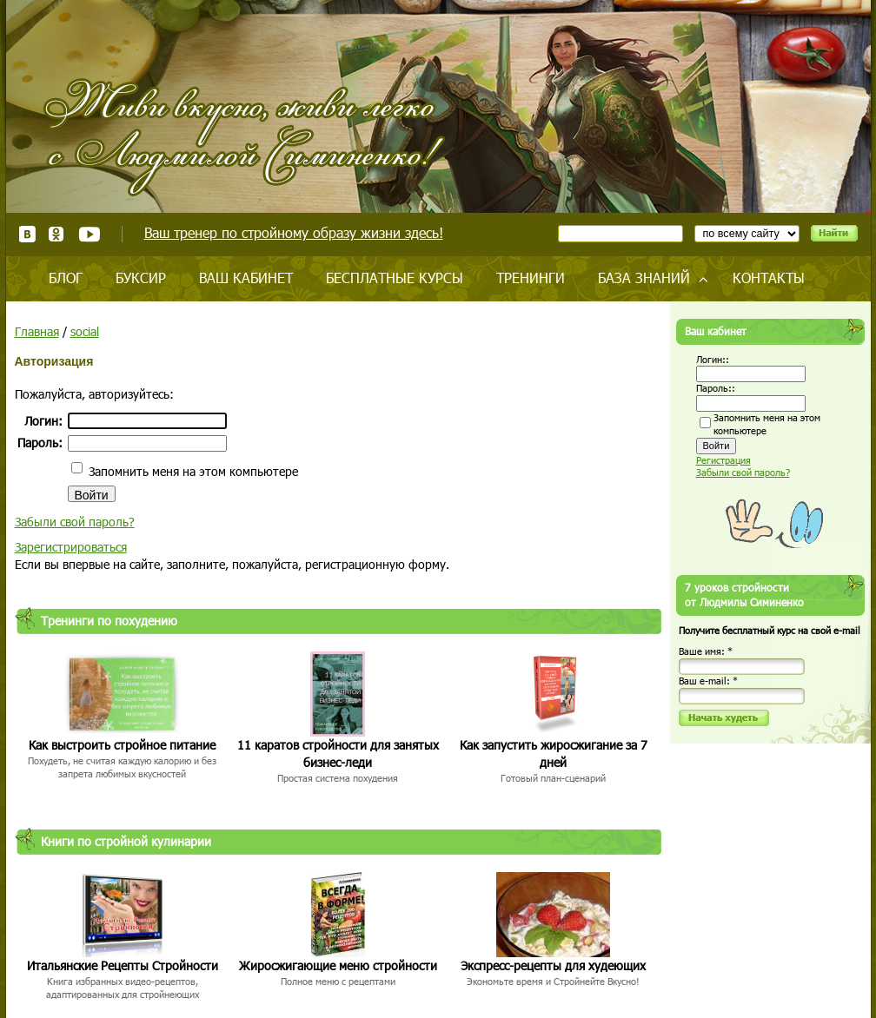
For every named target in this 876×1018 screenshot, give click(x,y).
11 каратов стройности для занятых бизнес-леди (338, 753)
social (84, 331)
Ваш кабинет (246, 277)
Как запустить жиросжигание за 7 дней (553, 753)
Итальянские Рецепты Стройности (122, 965)
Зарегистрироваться (71, 547)
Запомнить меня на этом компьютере (191, 471)
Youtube (89, 234)
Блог (66, 277)
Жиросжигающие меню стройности (338, 965)
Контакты (769, 277)
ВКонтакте (27, 234)
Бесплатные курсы (394, 277)
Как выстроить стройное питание (122, 745)
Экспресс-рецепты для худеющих (553, 965)
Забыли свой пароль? (75, 521)
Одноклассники (57, 234)
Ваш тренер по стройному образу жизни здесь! (293, 232)
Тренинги (530, 277)
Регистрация (723, 460)
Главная (37, 331)
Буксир (141, 277)
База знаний (644, 277)
